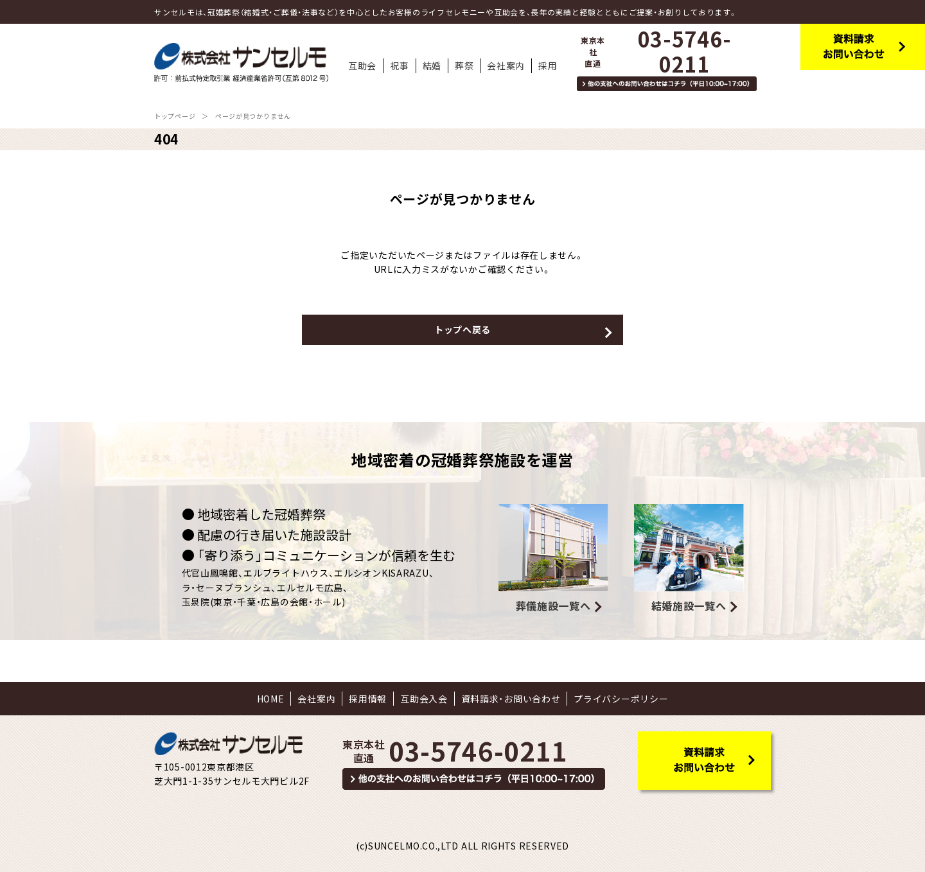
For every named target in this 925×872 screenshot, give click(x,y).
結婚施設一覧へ (689, 605)
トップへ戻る (462, 329)
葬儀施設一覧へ (553, 605)
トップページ (174, 116)
